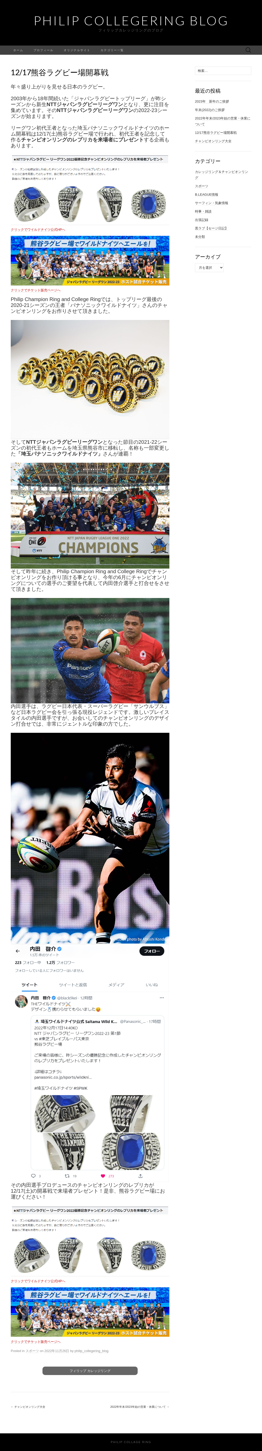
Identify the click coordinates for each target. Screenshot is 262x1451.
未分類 (200, 237)
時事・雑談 (203, 211)
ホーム (18, 50)
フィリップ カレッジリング (90, 1371)
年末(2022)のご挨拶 (210, 110)
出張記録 (201, 220)
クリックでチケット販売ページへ (36, 290)
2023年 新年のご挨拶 (212, 101)
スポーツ (32, 1351)
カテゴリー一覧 (112, 50)
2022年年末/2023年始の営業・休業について (139, 1406)
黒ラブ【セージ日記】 (211, 228)
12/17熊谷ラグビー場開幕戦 (216, 133)
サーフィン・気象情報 (211, 203)
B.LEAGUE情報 (206, 194)
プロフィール (43, 50)
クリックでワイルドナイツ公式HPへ (38, 229)
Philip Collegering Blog (131, 20)
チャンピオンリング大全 (28, 1406)
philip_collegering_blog (91, 1351)
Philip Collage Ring (131, 1442)
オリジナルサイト (77, 50)
